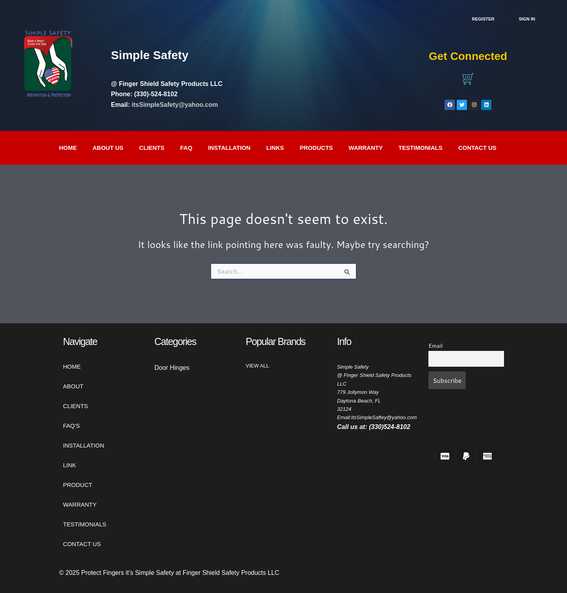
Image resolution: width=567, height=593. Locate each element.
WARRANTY (365, 147)
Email (435, 345)
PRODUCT (77, 484)
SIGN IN (527, 19)
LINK (69, 465)
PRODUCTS (316, 147)
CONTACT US (477, 147)
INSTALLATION (229, 147)
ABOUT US (108, 147)
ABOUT (73, 386)
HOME (72, 366)
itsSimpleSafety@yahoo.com (175, 104)
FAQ (186, 147)
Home (68, 147)
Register (483, 19)
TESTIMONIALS (420, 147)
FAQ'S (71, 425)
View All (257, 366)
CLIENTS (151, 147)
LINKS (275, 147)
